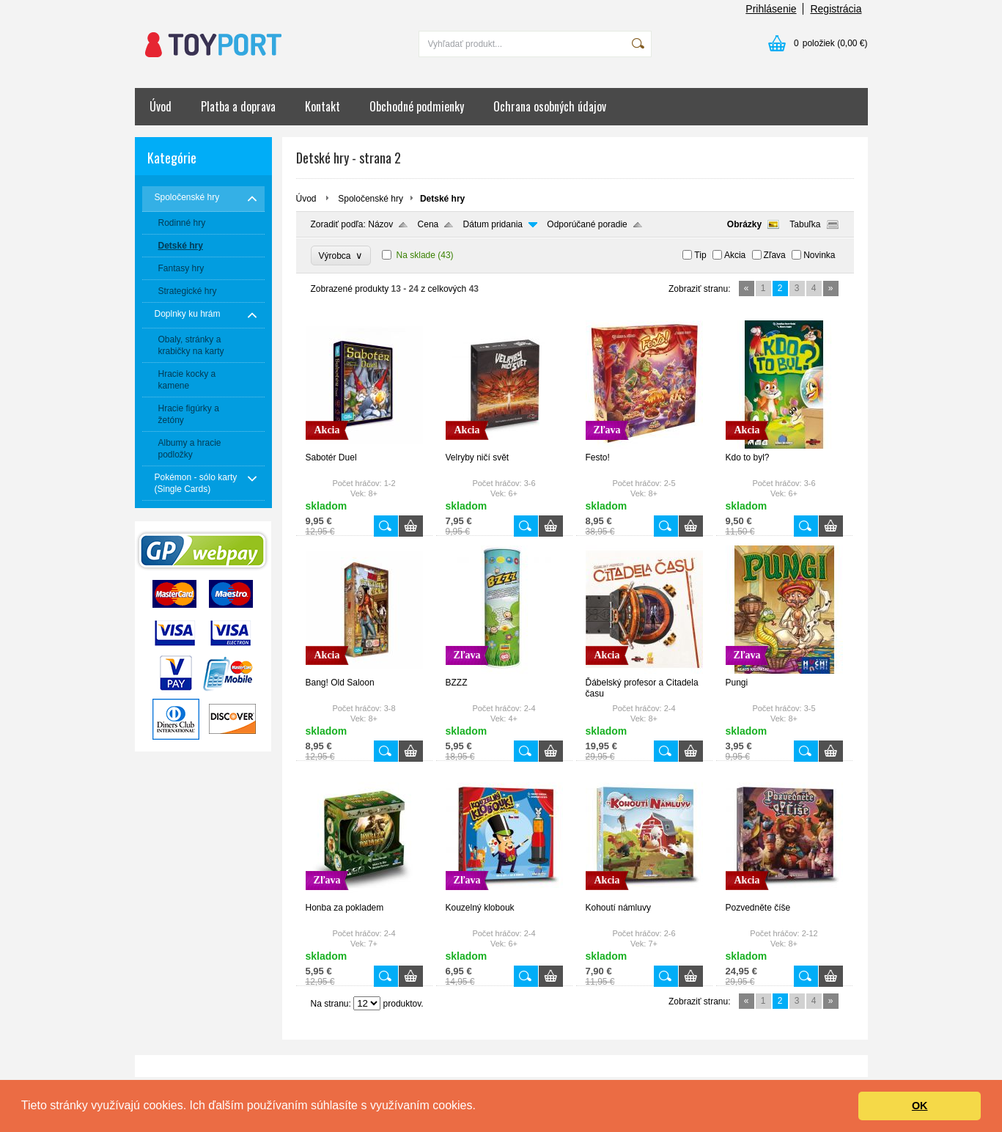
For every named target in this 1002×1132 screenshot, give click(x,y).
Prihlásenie (770, 9)
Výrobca (341, 255)
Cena (428, 224)
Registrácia (835, 9)
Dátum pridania (493, 224)
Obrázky (744, 224)
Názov (380, 224)
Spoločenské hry (370, 199)
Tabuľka (804, 224)
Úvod (161, 106)
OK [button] (920, 1105)
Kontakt (322, 106)
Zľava (775, 255)
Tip (700, 255)
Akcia (734, 255)
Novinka (819, 255)
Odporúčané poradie (587, 224)
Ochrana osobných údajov (549, 106)
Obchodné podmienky (416, 106)
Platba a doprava (238, 106)
